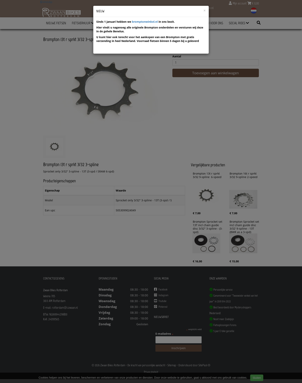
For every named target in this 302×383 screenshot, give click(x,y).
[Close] (204, 10)
